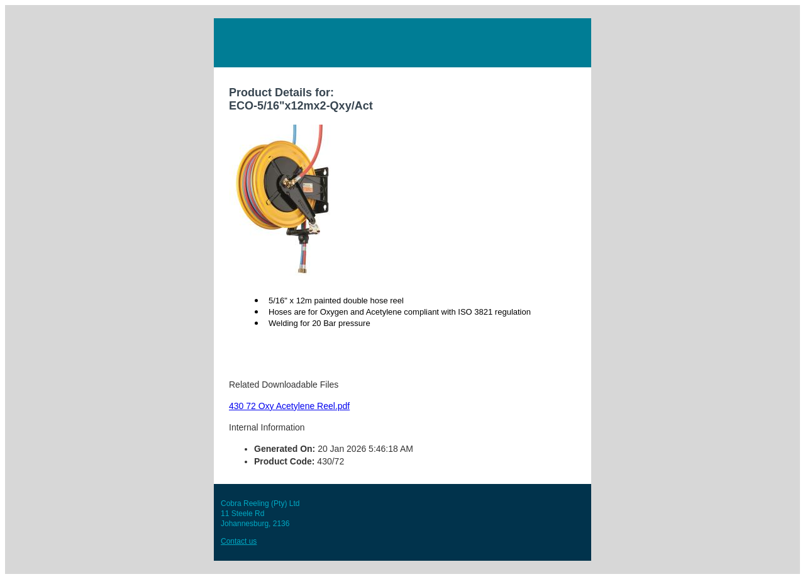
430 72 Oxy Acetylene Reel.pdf (289, 406)
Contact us (239, 541)
